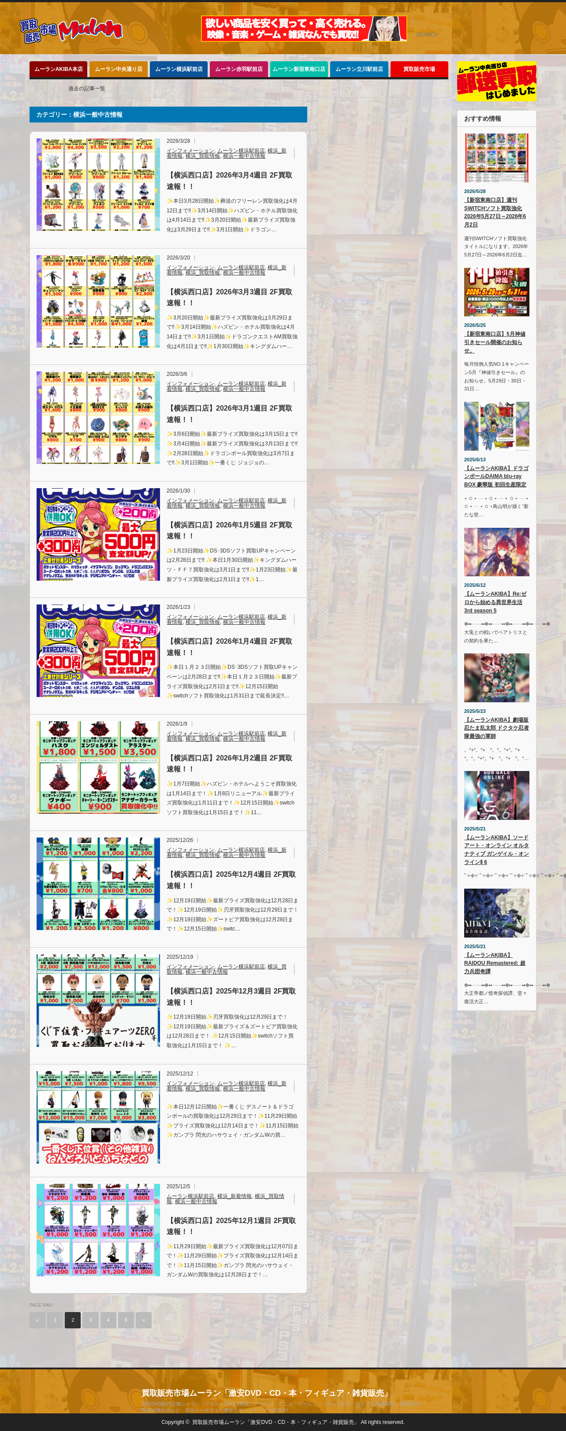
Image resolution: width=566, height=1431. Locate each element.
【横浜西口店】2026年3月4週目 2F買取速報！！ (229, 180)
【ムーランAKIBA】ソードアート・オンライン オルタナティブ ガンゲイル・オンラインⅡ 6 (496, 849)
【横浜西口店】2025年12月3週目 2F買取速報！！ (231, 996)
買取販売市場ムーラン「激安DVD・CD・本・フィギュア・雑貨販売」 (267, 1393)
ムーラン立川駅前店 (359, 69)
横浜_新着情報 (234, 1196)
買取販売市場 (419, 69)
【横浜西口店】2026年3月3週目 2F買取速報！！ (229, 297)
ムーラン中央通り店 (118, 69)
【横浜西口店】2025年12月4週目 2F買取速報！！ (231, 880)
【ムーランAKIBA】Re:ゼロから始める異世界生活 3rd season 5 (495, 602)
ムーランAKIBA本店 (58, 69)
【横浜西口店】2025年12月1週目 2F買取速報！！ (231, 1226)
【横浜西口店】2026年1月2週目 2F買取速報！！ (229, 763)
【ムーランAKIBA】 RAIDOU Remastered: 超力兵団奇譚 (494, 963)
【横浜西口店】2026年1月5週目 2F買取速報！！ (229, 530)
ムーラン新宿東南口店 (298, 69)
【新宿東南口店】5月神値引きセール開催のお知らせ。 (494, 342)
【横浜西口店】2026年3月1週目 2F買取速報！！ (229, 413)
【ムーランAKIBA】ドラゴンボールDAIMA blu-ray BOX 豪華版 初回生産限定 (496, 476)
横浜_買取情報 (203, 156)
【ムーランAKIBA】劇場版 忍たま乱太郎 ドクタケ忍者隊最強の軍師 (496, 728)
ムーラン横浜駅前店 (179, 69)
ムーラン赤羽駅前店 (239, 69)
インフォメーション (190, 151)
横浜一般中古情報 (244, 156)
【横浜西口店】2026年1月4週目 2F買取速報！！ (229, 647)
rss (552, 15)
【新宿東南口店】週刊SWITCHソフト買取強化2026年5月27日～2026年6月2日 (495, 212)
